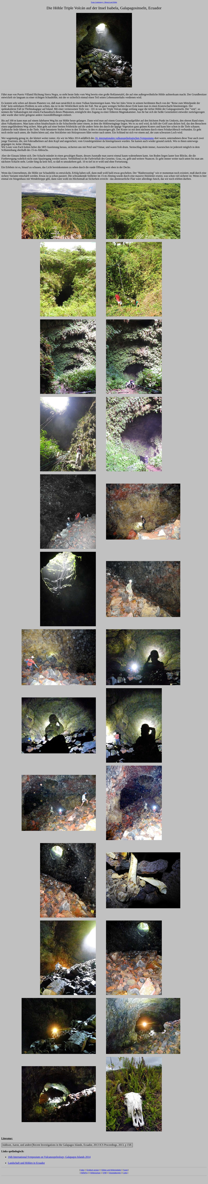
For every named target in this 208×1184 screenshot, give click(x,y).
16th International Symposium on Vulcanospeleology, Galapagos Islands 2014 (49, 1157)
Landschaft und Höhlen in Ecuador (26, 1162)
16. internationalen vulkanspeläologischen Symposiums (124, 138)
